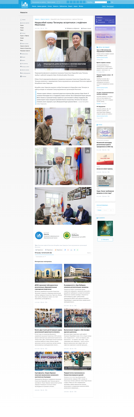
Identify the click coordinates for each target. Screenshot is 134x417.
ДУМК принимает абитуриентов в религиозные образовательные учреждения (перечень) (46, 287)
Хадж (98, 188)
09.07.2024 (66, 305)
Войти (104, 6)
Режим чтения (86, 28)
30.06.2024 (66, 348)
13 (59, 368)
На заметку (101, 217)
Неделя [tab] (105, 210)
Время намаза (51, 2)
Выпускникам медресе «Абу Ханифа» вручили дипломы (77, 331)
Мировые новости (25, 50)
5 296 (71, 348)
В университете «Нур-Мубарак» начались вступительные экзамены (76, 286)
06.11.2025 (99, 149)
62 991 (104, 149)
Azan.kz (46, 234)
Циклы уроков (41, 6)
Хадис (22, 30)
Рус (109, 2)
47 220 (104, 172)
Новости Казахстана (25, 48)
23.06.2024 (66, 391)
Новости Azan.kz (24, 46)
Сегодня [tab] (99, 210)
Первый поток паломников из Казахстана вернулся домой (74, 374)
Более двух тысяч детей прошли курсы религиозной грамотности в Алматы (48, 331)
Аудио (76, 6)
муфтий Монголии (49, 245)
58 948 (104, 196)
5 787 (42, 28)
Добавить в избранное (72, 28)
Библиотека (63, 6)
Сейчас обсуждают (103, 47)
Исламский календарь (103, 140)
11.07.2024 (37, 302)
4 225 (42, 390)
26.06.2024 (37, 390)
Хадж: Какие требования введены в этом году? (105, 192)
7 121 (71, 305)
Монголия (40, 245)
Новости (55, 6)
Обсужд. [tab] (99, 207)
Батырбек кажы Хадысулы (61, 245)
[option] (105, 228)
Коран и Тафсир (24, 35)
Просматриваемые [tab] (102, 205)
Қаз (112, 2)
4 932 (42, 348)
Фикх (21, 40)
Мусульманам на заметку (39, 2)
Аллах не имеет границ (105, 169)
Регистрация (110, 6)
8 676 (42, 302)
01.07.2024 (37, 348)
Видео (70, 6)
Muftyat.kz (75, 235)
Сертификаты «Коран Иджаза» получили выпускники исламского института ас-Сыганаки (46, 375)
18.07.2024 (37, 28)
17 (88, 325)
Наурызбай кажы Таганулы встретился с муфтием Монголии (67, 19)
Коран (22, 25)
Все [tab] (111, 210)
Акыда (22, 27)
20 (59, 325)
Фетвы (81, 6)
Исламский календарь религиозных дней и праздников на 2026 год (105, 144)
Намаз (34, 6)
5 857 (71, 391)
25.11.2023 (99, 196)
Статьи (50, 6)
